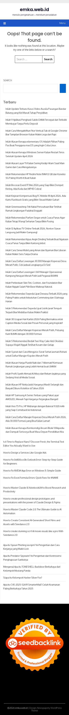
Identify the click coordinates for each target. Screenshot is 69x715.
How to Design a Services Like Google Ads (24, 452)
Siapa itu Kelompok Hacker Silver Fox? (22, 577)
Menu (62, 23)
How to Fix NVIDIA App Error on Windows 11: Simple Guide (32, 470)
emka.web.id (34, 9)
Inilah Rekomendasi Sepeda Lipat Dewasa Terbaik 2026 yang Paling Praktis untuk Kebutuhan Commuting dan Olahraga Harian (36, 297)
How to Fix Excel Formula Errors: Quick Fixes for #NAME (30, 477)
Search (7, 80)
